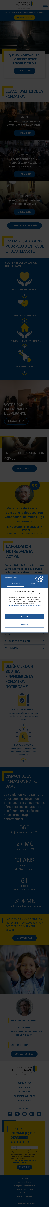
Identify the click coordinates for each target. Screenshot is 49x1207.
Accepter (24, 616)
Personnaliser (24, 624)
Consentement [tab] (16, 583)
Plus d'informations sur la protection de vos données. (24, 605)
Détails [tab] (33, 583)
